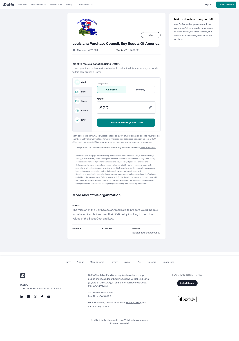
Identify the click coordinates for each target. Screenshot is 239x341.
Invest (127, 261)
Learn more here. (148, 147)
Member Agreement (95, 161)
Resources (168, 261)
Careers (151, 261)
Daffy (68, 261)
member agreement (99, 306)
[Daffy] (8, 4)
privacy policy (133, 302)
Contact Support (187, 283)
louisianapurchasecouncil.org (148, 232)
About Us (22, 4)
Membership (97, 261)
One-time (111, 89)
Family (114, 261)
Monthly (140, 89)
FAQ (139, 261)
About (80, 261)
